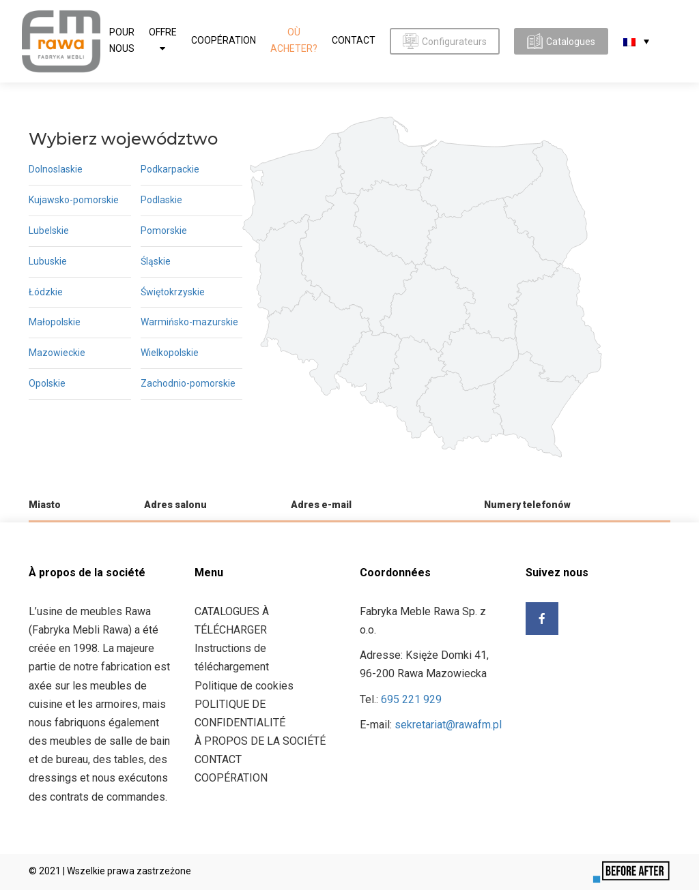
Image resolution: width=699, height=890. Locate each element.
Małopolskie (55, 321)
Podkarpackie (170, 169)
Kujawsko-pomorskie (74, 199)
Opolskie (47, 383)
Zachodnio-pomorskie (188, 383)
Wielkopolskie (170, 352)
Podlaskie (161, 199)
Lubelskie (49, 230)
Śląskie (156, 261)
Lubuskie (48, 261)
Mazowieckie (57, 352)
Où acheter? (293, 40)
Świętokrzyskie (173, 291)
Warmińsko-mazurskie (189, 321)
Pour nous (121, 40)
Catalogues (561, 41)
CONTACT (353, 40)
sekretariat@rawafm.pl (448, 724)
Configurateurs (445, 41)
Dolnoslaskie (56, 169)
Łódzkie (46, 291)
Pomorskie (164, 230)
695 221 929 (411, 699)
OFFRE (163, 32)
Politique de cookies (244, 685)
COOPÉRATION (223, 40)
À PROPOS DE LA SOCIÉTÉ (260, 741)
